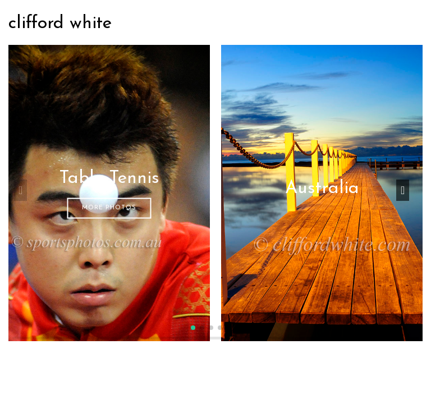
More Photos (109, 208)
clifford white (60, 24)
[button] (193, 327)
